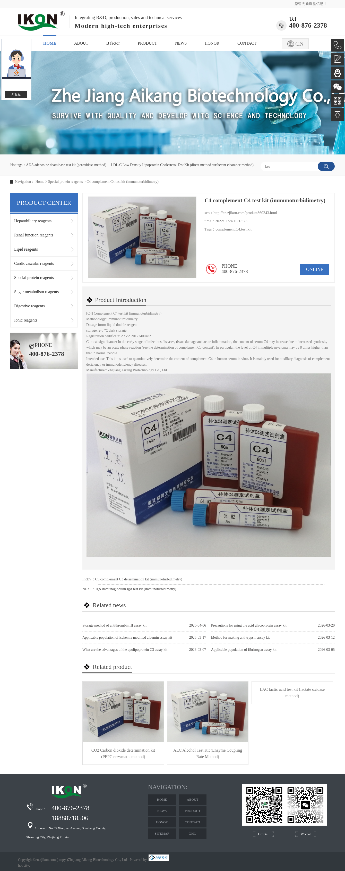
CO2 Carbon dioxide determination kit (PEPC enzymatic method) (123, 753)
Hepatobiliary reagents (32, 221)
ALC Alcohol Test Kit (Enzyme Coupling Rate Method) (207, 753)
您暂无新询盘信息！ (311, 4)
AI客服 (16, 94)
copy (62, 860)
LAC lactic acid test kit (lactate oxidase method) (292, 692)
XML (192, 833)
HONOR (212, 43)
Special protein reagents (65, 182)
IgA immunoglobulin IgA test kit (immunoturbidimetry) (136, 589)
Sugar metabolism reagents (36, 292)
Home (40, 182)
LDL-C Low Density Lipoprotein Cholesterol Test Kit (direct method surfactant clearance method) (182, 165)
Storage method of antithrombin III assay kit (114, 625)
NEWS (181, 43)
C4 (238, 229)
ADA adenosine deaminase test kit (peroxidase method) (66, 165)
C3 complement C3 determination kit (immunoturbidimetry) (138, 579)
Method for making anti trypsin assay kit (240, 637)
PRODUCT (147, 43)
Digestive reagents (29, 306)
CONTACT (246, 43)
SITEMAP (162, 833)
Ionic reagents (25, 320)
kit (249, 229)
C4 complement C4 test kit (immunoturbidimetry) (123, 182)
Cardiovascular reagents (34, 263)
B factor (113, 43)
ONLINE (314, 269)
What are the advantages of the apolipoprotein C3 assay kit (124, 650)
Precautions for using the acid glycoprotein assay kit (249, 625)
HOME (49, 43)
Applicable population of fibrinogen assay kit (244, 650)
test (243, 229)
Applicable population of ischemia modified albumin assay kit (127, 637)
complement (225, 229)
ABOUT (81, 43)
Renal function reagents (33, 235)
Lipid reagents (26, 249)
